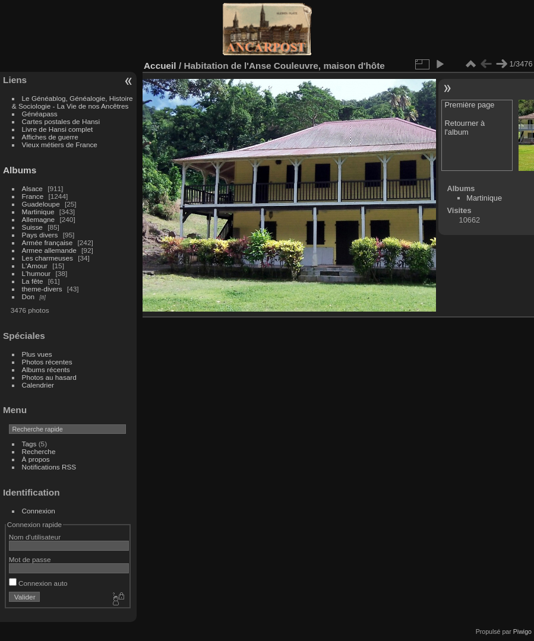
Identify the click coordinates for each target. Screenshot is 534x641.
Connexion (38, 511)
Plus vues (37, 354)
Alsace (32, 188)
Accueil (160, 66)
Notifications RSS (49, 467)
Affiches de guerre (50, 137)
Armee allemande (49, 250)
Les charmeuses (47, 258)
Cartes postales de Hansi (61, 121)
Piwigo (522, 631)
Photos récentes (47, 362)
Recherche (39, 451)
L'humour (36, 273)
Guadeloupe (41, 204)
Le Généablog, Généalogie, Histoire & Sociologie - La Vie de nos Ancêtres (72, 102)
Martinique (38, 211)
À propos (36, 459)
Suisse (32, 227)
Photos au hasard (49, 377)
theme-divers (42, 289)
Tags (29, 444)
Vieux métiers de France (59, 144)
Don (28, 296)
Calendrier (38, 385)
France (33, 196)
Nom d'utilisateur (35, 537)
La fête (32, 281)
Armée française (47, 242)
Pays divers (40, 235)
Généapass (40, 114)
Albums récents (46, 369)
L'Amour (35, 265)
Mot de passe (30, 559)
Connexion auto (38, 583)
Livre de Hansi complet (57, 129)
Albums (19, 170)
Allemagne (38, 219)
